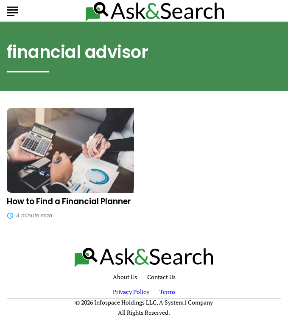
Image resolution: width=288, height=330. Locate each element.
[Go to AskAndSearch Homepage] (155, 11)
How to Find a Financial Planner (69, 201)
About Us (125, 277)
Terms (167, 292)
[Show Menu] (12, 10)
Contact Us (161, 277)
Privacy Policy (131, 292)
